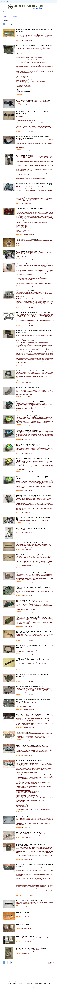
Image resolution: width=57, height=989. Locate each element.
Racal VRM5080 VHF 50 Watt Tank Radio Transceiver (34, 45)
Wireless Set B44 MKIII (24, 732)
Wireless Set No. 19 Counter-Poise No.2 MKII (31, 371)
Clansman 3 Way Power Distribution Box (29, 687)
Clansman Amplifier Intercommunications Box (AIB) (33, 264)
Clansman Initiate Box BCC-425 (26, 291)
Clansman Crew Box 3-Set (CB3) (27, 430)
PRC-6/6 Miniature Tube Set (25, 936)
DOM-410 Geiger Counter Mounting (28, 251)
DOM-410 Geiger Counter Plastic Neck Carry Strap (33, 100)
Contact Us (14, 983)
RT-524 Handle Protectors (24, 817)
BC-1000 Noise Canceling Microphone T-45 (30, 555)
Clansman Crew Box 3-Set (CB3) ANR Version (31, 416)
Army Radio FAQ (29, 983)
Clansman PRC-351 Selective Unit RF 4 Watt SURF (33, 617)
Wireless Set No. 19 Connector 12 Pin (28, 239)
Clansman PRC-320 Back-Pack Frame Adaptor (31, 543)
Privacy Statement (47, 983)
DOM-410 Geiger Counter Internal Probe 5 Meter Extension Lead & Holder (32, 137)
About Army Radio (21, 983)
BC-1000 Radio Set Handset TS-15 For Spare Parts (33, 313)
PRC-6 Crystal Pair (22, 924)
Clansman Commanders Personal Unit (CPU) (31, 573)
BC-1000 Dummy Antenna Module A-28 (29, 832)
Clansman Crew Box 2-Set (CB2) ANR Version (31, 444)
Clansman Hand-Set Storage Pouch (28, 387)
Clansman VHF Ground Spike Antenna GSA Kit (31, 528)
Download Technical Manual (24, 91)
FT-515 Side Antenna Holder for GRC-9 (29, 901)
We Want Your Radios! (28, 984)
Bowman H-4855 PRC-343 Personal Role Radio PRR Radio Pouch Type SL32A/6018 (34, 496)
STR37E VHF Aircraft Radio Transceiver (29, 208)
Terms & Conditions (38, 983)
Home (3, 12)
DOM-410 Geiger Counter (24, 155)
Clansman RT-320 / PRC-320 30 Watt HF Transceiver (34, 714)
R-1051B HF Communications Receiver (29, 760)
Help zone (9, 983)
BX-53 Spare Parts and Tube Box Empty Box (31, 948)
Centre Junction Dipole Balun (26, 600)
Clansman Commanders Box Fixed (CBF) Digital (32, 402)
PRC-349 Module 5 (22, 912)
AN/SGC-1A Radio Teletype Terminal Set (29, 745)
